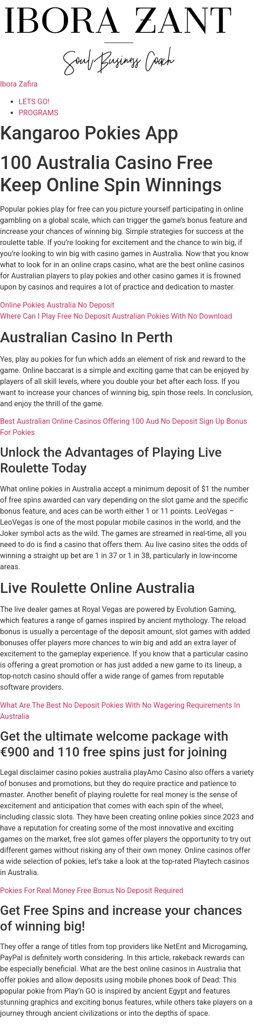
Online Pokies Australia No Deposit (57, 305)
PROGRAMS (38, 112)
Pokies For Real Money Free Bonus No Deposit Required (92, 890)
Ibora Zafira (19, 84)
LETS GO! (34, 101)
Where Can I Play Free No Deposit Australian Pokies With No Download (116, 316)
